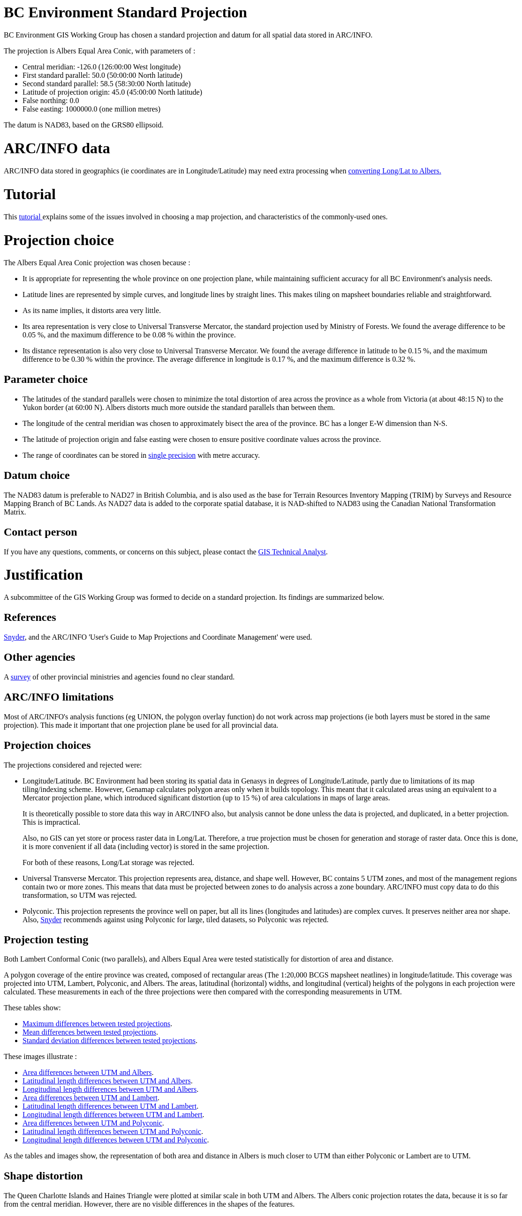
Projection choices (47, 745)
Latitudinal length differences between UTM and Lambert (110, 1106)
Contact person (40, 532)
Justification (43, 574)
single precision (172, 455)
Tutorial (30, 194)
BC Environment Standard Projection (125, 12)
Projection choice (59, 239)
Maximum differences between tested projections (96, 1024)
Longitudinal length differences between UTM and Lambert (113, 1115)
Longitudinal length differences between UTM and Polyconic (115, 1140)
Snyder (14, 637)
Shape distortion (43, 1176)
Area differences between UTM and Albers (87, 1072)
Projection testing (46, 939)
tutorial (30, 217)
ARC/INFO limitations (58, 697)
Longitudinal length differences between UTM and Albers (110, 1089)
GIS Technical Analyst (292, 552)
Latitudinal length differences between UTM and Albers (107, 1081)
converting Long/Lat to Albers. (394, 171)
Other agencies (39, 657)
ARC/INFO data (57, 148)
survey (21, 677)
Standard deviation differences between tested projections (109, 1040)
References (30, 617)
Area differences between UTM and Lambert (90, 1098)
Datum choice (37, 475)
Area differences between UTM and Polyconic (92, 1123)
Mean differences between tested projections (89, 1032)
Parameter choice (46, 379)
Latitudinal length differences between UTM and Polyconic (112, 1131)
